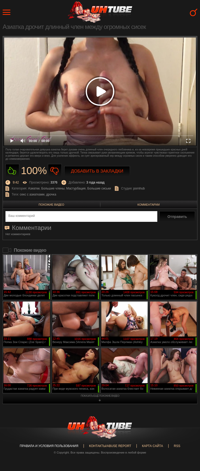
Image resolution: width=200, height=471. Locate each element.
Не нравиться (55, 171)
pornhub (139, 188)
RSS (177, 446)
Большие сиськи (99, 188)
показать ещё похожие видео (100, 395)
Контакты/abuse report (110, 446)
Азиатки (34, 188)
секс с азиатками (32, 194)
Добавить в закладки (97, 171)
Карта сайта (152, 446)
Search (193, 12)
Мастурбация (75, 188)
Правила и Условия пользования (49, 446)
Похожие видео (51, 204)
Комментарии (149, 204)
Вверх (188, 443)
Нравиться (12, 171)
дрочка (51, 194)
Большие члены (53, 188)
